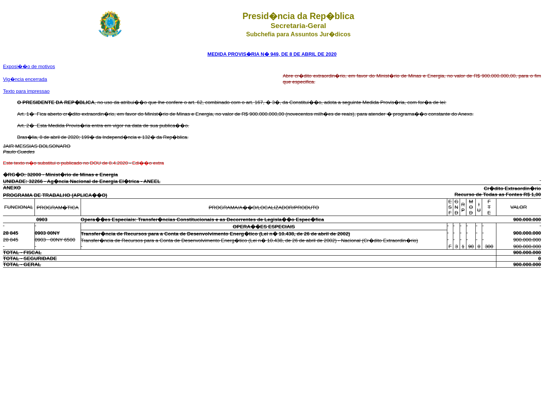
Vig (25, 79)
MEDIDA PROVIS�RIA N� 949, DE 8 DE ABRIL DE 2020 (271, 54)
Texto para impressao (26, 91)
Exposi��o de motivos (29, 66)
